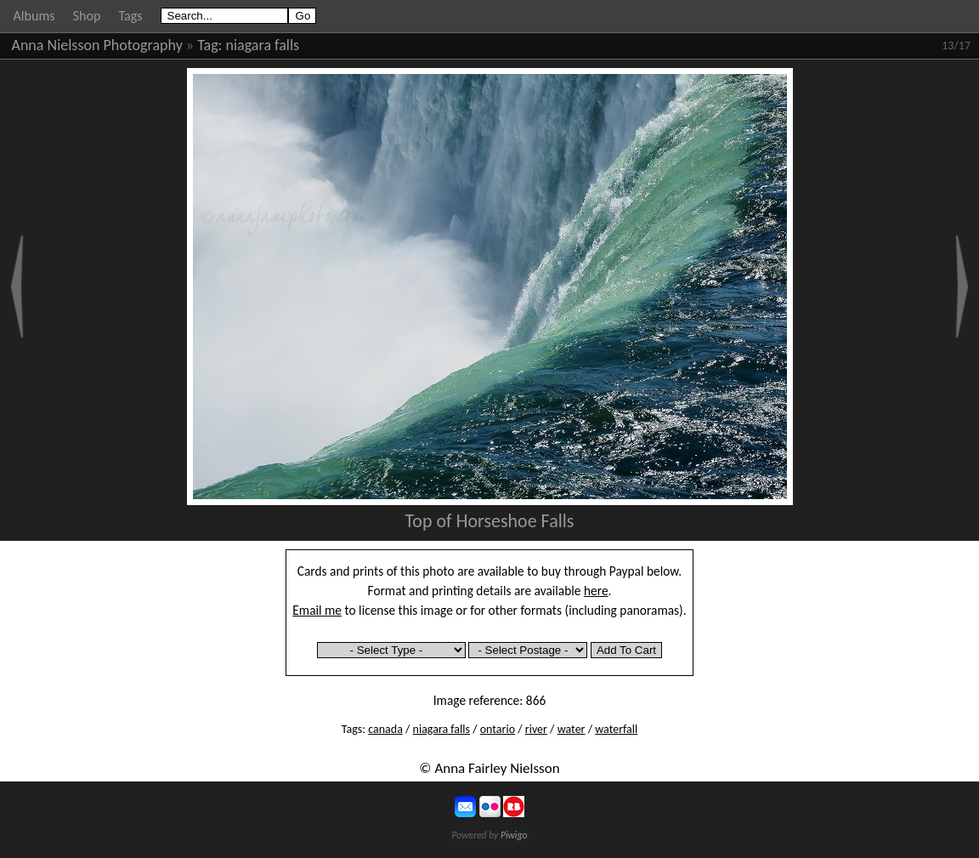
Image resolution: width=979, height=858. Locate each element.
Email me (317, 610)
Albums (34, 16)
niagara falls (263, 45)
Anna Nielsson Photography (97, 45)
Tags (130, 16)
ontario (497, 729)
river (536, 729)
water (571, 729)
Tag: (209, 45)
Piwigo (514, 835)
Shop (87, 16)
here (596, 590)
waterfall (616, 729)
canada (385, 729)
